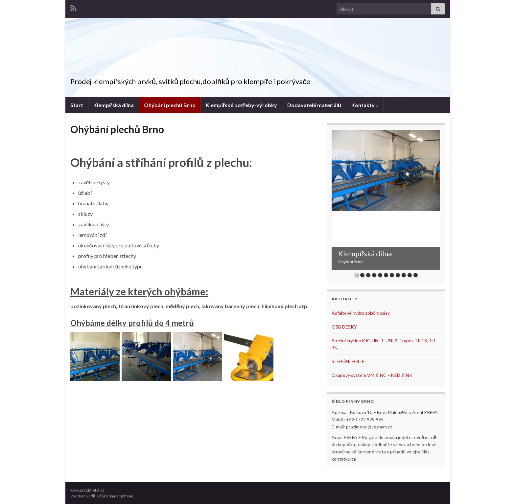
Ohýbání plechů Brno (170, 105)
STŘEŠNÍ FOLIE (348, 361)
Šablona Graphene (117, 495)
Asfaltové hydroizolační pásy (361, 313)
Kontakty (364, 105)
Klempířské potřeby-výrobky (241, 105)
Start (76, 105)
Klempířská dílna (113, 105)
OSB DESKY (344, 327)
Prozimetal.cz (98, 70)
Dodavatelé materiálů (314, 105)
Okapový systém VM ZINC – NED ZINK (372, 375)
